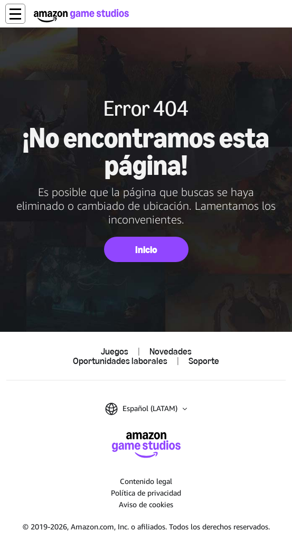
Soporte (204, 361)
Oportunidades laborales (120, 361)
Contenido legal (146, 481)
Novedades (170, 351)
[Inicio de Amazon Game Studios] (81, 15)
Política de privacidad (146, 492)
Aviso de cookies (146, 504)
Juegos (114, 351)
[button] (15, 14)
